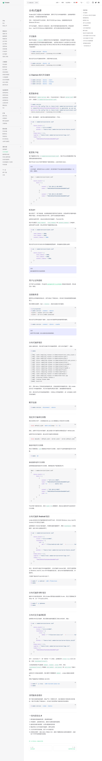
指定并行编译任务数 (88, 33)
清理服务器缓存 (87, 43)
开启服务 (85, 12)
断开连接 (85, 30)
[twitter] (95, 2)
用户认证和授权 (87, 23)
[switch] (87, 2)
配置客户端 (86, 20)
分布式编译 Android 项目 (89, 35)
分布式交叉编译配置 (88, 40)
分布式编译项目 (87, 28)
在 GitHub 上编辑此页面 (36, 741)
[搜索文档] (32, 2)
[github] (92, 2)
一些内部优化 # (87, 45)
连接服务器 (86, 25)
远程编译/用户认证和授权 (54, 284)
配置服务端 (86, 17)
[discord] (98, 2)
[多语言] (82, 2)
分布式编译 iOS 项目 (88, 38)
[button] (12, 20)
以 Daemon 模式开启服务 (89, 15)
